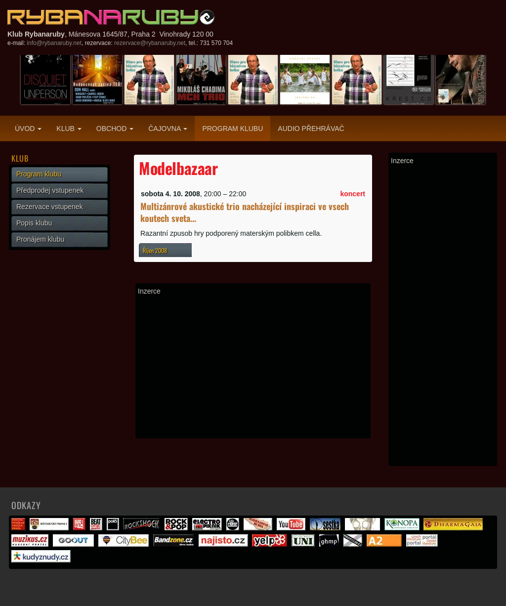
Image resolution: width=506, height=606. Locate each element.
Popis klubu (34, 223)
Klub (68, 128)
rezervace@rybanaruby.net (149, 43)
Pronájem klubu (40, 239)
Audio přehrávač (311, 128)
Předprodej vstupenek (50, 190)
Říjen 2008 (155, 250)
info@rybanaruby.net (54, 43)
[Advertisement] (253, 367)
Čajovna (167, 128)
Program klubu (232, 128)
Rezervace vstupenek (49, 207)
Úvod (28, 128)
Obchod (114, 128)
